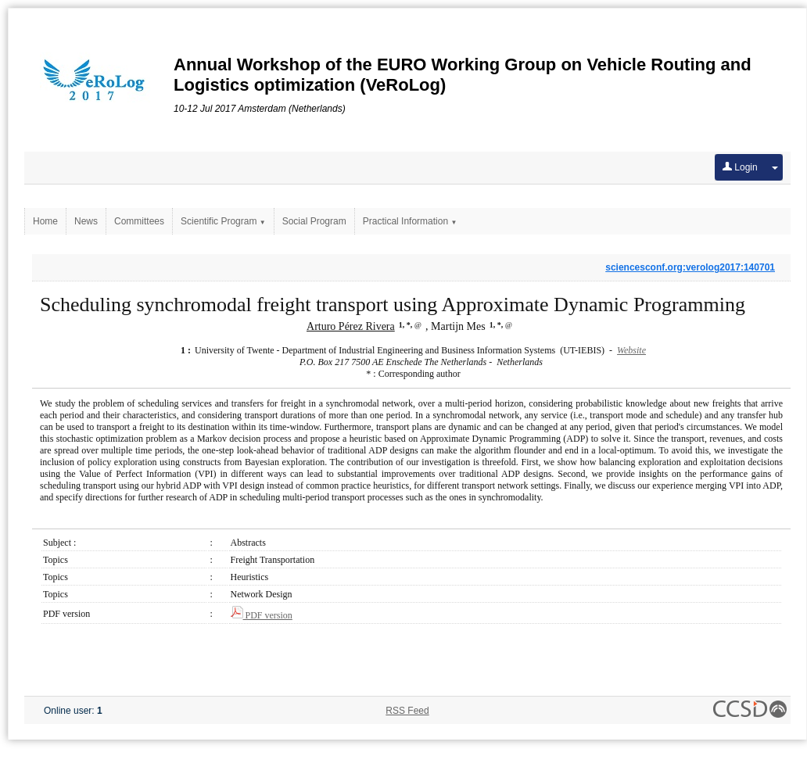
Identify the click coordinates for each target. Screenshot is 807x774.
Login (740, 167)
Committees (139, 221)
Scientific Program (223, 221)
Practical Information (410, 221)
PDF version (261, 615)
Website (631, 350)
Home (45, 221)
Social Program (314, 221)
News (86, 221)
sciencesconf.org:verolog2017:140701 (690, 267)
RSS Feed (407, 710)
